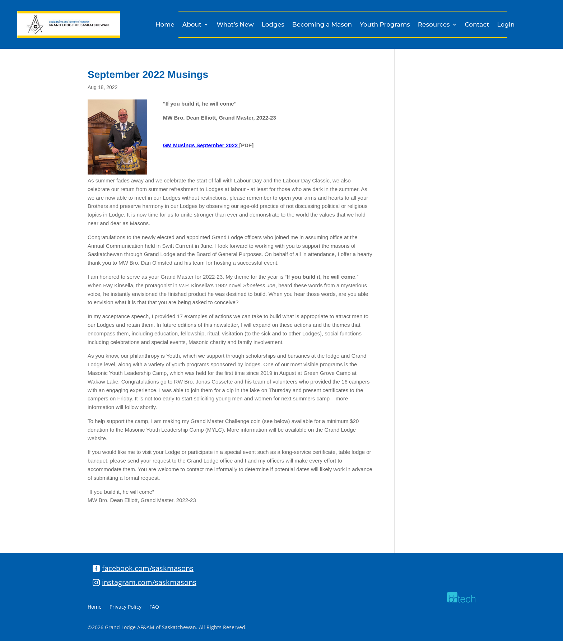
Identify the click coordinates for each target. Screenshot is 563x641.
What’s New (235, 25)
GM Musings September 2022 (201, 145)
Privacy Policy (125, 607)
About (191, 25)
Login (506, 25)
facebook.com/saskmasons (148, 568)
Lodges (273, 25)
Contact (477, 25)
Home (165, 25)
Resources (434, 25)
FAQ (154, 607)
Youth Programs (385, 25)
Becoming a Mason (322, 25)
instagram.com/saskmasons (149, 582)
